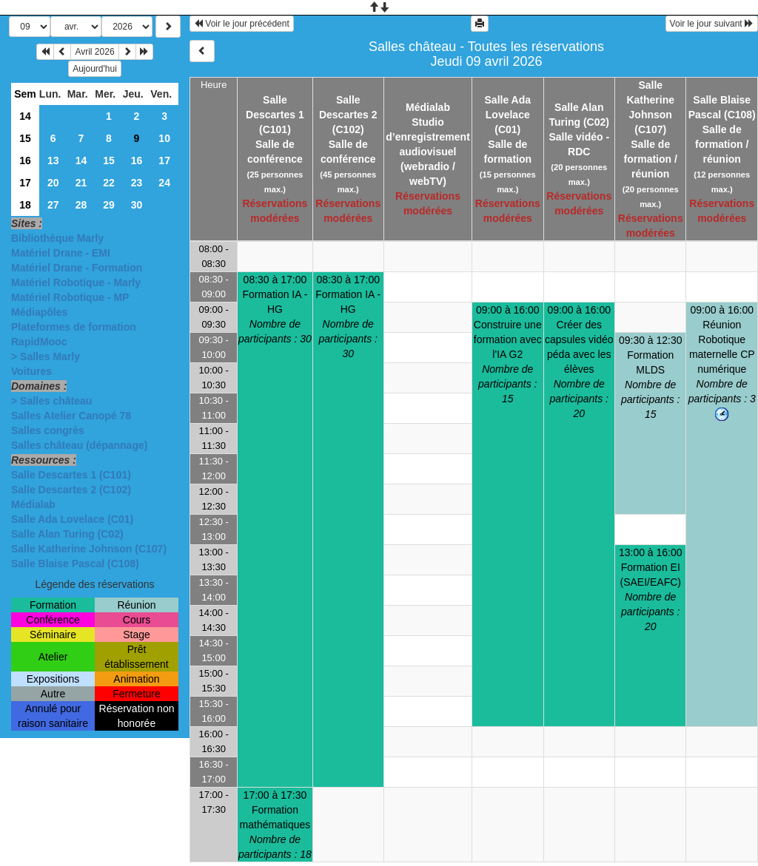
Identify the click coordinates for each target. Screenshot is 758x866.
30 (137, 205)
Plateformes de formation (73, 327)
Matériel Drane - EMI (60, 253)
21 (81, 183)
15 (25, 138)
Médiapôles (39, 312)
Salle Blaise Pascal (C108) (75, 563)
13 (53, 160)
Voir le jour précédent (241, 23)
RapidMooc (39, 342)
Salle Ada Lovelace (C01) (72, 519)
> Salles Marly (45, 356)
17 (164, 160)
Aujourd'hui (95, 69)
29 (109, 205)
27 (53, 205)
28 (81, 205)
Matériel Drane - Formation (76, 268)
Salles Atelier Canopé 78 (71, 416)
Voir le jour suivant (712, 23)
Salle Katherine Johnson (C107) (89, 549)
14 (25, 116)
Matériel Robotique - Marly (76, 282)
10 (164, 138)
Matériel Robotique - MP (70, 297)
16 (25, 160)
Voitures (31, 371)
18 (25, 205)
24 (164, 183)
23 (137, 183)
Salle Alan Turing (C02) (67, 534)
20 (53, 183)
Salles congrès (47, 430)
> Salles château (51, 401)
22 (109, 183)
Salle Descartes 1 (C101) (71, 475)
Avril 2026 (94, 52)
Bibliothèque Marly (57, 238)
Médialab (33, 504)
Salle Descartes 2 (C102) (71, 489)
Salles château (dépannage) (79, 445)
